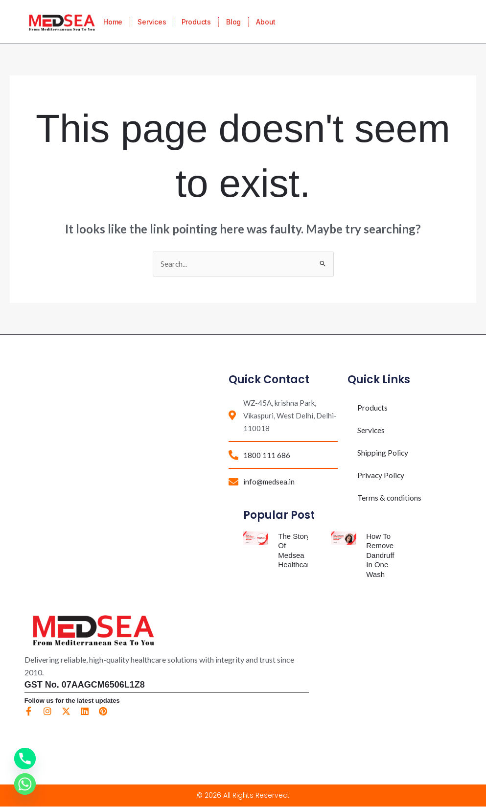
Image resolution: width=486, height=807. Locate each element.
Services (152, 22)
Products (196, 22)
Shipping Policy (383, 452)
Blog (233, 22)
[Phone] (25, 758)
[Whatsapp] (25, 784)
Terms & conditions (389, 497)
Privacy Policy (381, 475)
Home (112, 22)
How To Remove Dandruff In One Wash (380, 555)
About (266, 22)
